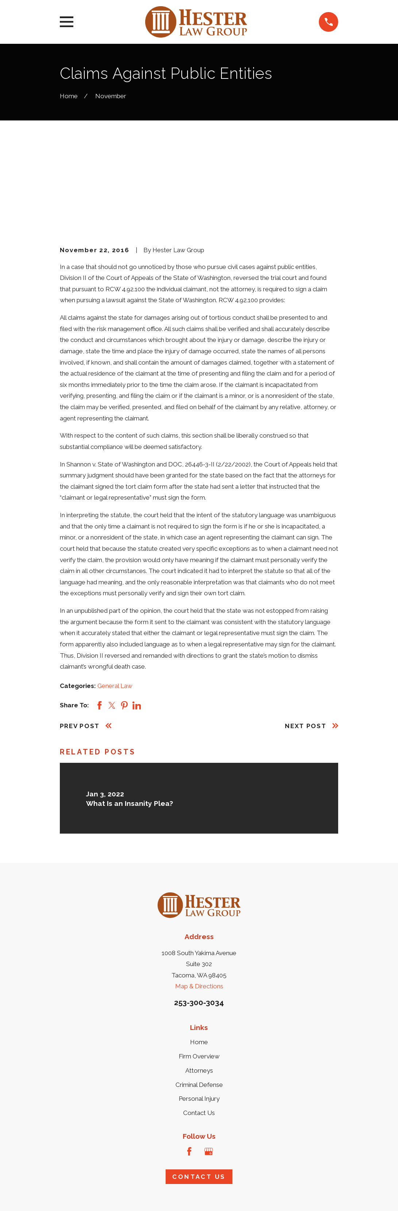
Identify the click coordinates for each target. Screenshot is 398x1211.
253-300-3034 (199, 927)
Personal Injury (199, 1023)
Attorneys (199, 995)
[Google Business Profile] (208, 1076)
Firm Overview (199, 981)
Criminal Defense (199, 1009)
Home (199, 966)
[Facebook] (189, 1076)
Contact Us (199, 1037)
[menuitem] (70, 1196)
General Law (114, 610)
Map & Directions (199, 911)
